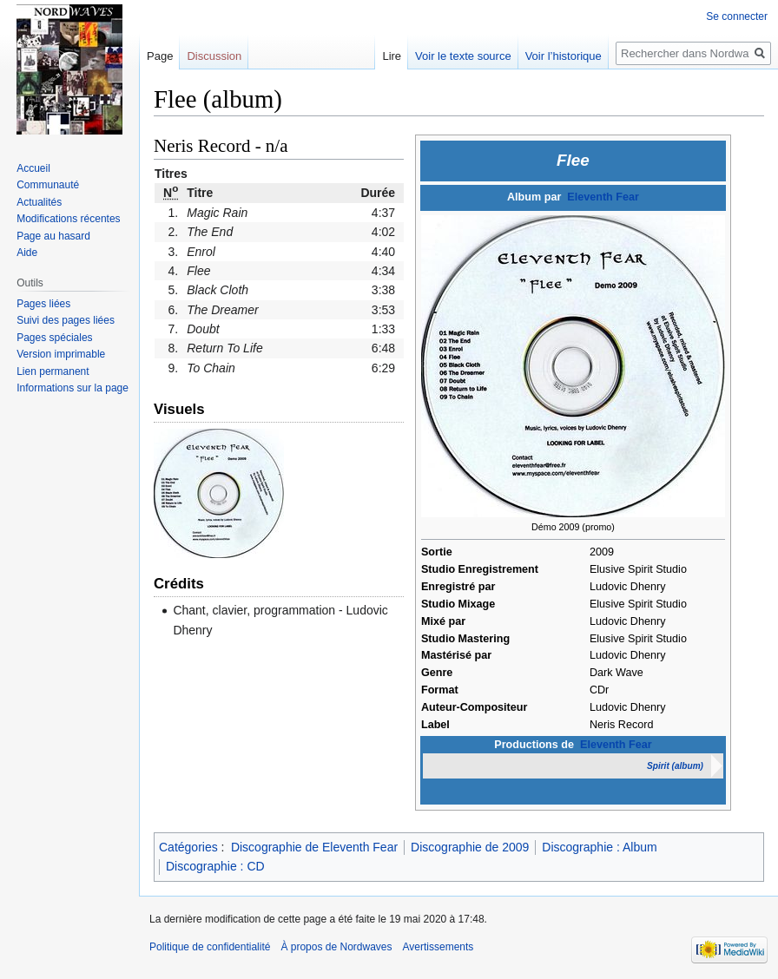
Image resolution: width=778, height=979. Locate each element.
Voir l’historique (563, 55)
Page (160, 55)
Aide (26, 252)
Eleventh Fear (603, 197)
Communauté (47, 185)
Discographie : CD (215, 866)
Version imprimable (60, 354)
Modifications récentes (68, 219)
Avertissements (438, 947)
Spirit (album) (675, 766)
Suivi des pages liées (65, 320)
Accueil (33, 168)
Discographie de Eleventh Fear (314, 847)
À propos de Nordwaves (336, 947)
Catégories (188, 847)
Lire (391, 55)
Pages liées (43, 304)
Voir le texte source (463, 55)
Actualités (39, 202)
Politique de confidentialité (209, 947)
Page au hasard (53, 236)
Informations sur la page (72, 388)
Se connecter (737, 16)
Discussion (214, 55)
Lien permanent (52, 371)
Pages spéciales (54, 338)
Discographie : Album (599, 847)
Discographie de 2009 (470, 847)
